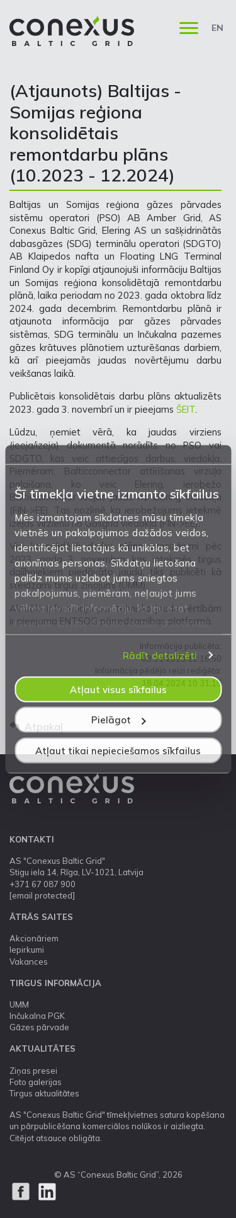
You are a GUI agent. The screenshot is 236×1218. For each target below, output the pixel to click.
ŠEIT (185, 409)
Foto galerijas (35, 1082)
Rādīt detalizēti (160, 656)
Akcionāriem (34, 938)
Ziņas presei (33, 1071)
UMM (19, 1004)
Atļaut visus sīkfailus (118, 689)
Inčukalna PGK (37, 1016)
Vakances (28, 962)
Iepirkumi (26, 950)
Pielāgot (118, 720)
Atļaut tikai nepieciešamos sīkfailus (118, 750)
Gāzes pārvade (39, 1027)
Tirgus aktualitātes (44, 1093)
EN (217, 27)
